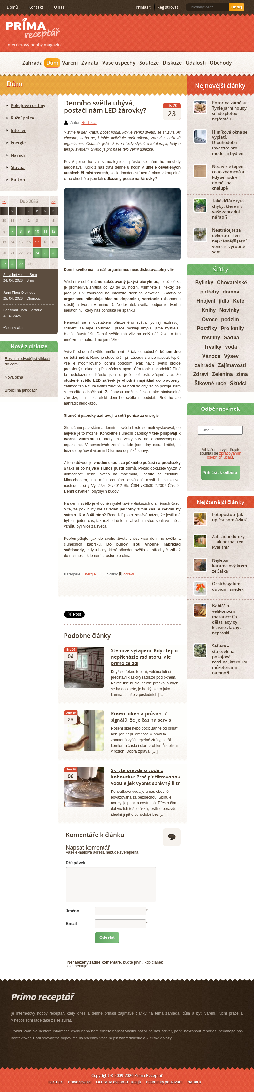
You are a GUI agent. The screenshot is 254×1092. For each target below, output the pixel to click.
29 (21, 263)
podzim (230, 319)
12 (53, 231)
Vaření (70, 62)
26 (53, 252)
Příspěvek (75, 862)
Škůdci (238, 383)
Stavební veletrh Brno (20, 275)
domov (231, 291)
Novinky (229, 310)
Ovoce (210, 319)
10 (37, 231)
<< (4, 201)
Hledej (236, 7)
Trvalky (212, 347)
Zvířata (89, 62)
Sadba (231, 337)
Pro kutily (232, 328)
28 (12, 263)
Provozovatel (79, 1082)
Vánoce (211, 356)
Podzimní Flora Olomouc (22, 310)
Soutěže (149, 62)
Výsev (231, 356)
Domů (12, 7)
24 (37, 252)
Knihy (209, 310)
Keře (238, 301)
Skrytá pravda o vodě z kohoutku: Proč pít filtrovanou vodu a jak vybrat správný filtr (146, 776)
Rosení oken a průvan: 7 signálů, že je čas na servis (141, 716)
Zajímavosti (232, 365)
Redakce (88, 122)
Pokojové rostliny (28, 105)
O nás (59, 7)
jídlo (224, 301)
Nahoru (194, 1082)
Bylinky (204, 282)
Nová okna (14, 377)
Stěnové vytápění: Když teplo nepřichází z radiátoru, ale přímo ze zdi (144, 656)
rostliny (211, 337)
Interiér (18, 130)
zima (242, 374)
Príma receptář (33, 29)
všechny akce (14, 327)
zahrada (204, 365)
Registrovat (167, 7)
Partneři (55, 1082)
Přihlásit (143, 7)
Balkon (18, 180)
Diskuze (172, 62)
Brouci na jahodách (21, 390)
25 (45, 252)
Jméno (72, 910)
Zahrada (32, 62)
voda (231, 347)
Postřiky (207, 328)
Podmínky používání (164, 1082)
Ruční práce (22, 118)
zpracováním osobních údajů (224, 455)
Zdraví (128, 574)
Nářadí (18, 155)
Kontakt (35, 7)
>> (53, 201)
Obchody (221, 62)
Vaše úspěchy (118, 62)
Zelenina (222, 374)
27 (4, 263)
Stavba (18, 167)
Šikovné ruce (210, 383)
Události (196, 62)
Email (71, 923)
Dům (52, 62)
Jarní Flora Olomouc (19, 292)
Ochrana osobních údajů (118, 1082)
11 (45, 231)
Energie (89, 574)
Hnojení (205, 301)
